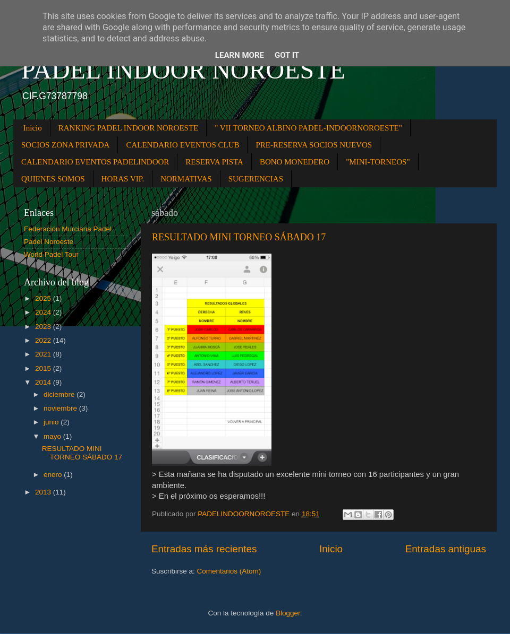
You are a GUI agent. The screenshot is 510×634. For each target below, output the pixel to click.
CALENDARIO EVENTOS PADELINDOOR (95, 162)
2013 (44, 492)
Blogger (288, 613)
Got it (287, 55)
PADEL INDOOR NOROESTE (183, 70)
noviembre (61, 408)
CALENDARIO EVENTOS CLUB (182, 145)
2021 (44, 354)
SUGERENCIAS (255, 179)
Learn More (239, 55)
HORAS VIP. (122, 179)
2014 (44, 382)
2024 (44, 312)
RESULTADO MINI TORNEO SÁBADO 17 (239, 237)
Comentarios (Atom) (229, 571)
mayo (53, 436)
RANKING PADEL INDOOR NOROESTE (128, 128)
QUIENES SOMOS (53, 179)
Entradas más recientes (204, 548)
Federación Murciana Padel (68, 229)
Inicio (32, 128)
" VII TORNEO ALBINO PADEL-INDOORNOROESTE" (308, 128)
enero (54, 475)
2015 (44, 368)
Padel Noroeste (48, 242)
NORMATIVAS (185, 179)
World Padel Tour (51, 254)
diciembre (60, 394)
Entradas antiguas (445, 548)
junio (52, 422)
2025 (44, 298)
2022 (44, 340)
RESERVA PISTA (214, 162)
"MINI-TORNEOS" (378, 162)
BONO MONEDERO (294, 162)
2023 (44, 327)
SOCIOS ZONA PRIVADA (65, 145)
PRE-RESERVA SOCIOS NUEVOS (314, 145)
